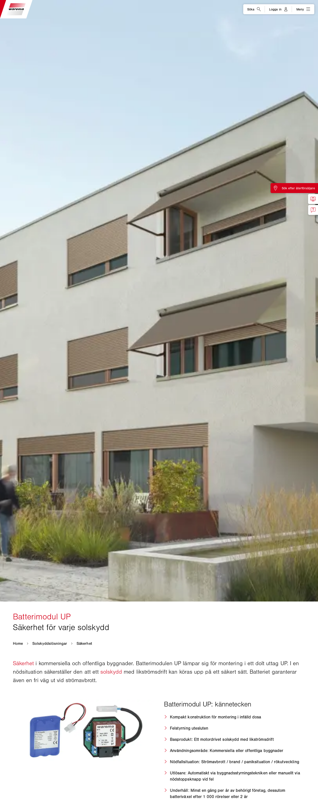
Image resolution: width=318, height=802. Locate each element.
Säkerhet (24, 663)
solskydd (112, 671)
